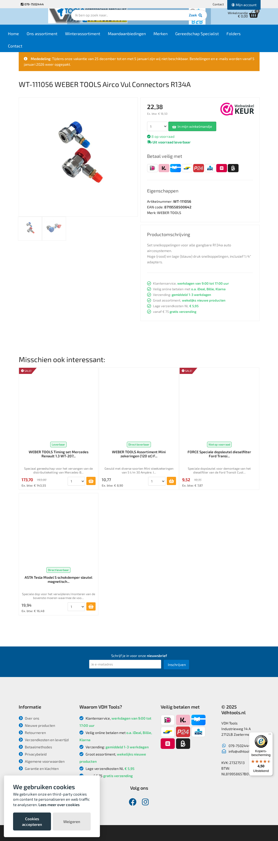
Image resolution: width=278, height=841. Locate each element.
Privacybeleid (33, 754)
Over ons (29, 718)
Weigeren (71, 821)
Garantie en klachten (39, 768)
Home (28, 36)
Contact (218, 4)
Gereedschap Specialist (211, 36)
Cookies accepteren (32, 821)
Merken (175, 36)
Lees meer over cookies (59, 804)
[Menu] (270, 735)
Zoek (174, 19)
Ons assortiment (56, 36)
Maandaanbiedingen (141, 36)
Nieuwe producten (37, 725)
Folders (248, 36)
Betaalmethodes (35, 747)
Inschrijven (177, 664)
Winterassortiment (97, 36)
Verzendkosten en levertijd (44, 740)
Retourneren (32, 732)
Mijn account (243, 5)
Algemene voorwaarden (42, 761)
